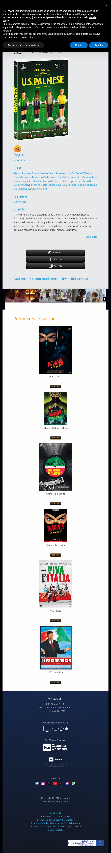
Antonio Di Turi (57, 184)
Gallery (55, 266)
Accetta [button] (98, 45)
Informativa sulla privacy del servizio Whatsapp (55, 823)
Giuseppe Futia (71, 180)
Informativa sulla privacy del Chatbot (55, 819)
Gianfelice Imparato (69, 177)
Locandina (55, 259)
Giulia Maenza (57, 173)
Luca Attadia (21, 184)
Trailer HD (55, 253)
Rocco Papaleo (22, 173)
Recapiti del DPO (56, 829)
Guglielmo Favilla (32, 180)
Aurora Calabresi (52, 180)
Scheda (55, 386)
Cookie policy (56, 813)
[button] (106, 5)
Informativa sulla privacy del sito (55, 816)
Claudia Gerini (39, 188)
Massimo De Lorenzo (44, 177)
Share (18, 149)
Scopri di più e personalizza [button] (23, 45)
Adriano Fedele (75, 184)
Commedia (20, 201)
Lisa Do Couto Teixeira (79, 173)
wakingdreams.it (61, 801)
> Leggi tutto (90, 236)
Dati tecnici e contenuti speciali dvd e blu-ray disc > (52, 279)
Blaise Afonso (40, 173)
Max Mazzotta (22, 177)
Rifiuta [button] (78, 45)
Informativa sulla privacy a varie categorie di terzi (55, 826)
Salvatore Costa (38, 184)
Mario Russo (88, 180)
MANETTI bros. (23, 160)
